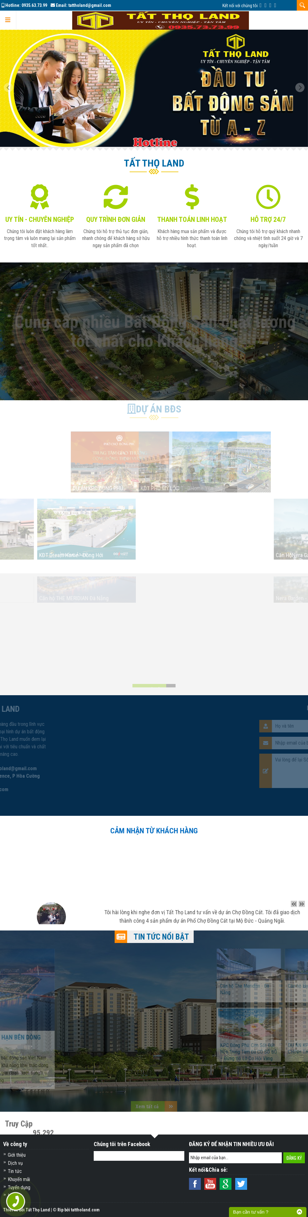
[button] (11, 88)
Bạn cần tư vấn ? (250, 1212)
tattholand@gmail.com (89, 5)
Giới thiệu (17, 1155)
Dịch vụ (15, 1163)
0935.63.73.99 (34, 5)
